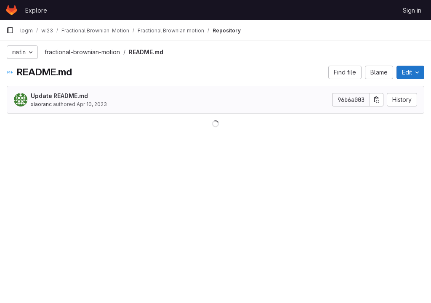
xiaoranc (41, 104)
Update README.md (59, 95)
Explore (36, 10)
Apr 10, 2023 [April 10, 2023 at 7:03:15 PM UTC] (92, 104)
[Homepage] (12, 10)
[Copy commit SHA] (376, 99)
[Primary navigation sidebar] (10, 30)
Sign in (412, 10)
